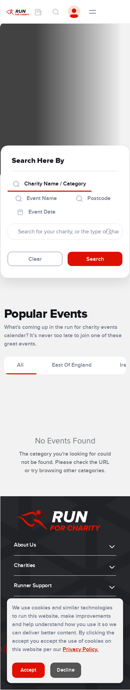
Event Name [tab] (36, 198)
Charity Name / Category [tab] (49, 183)
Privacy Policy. (80, 649)
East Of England (72, 364)
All (20, 364)
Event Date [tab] (36, 211)
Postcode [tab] (93, 198)
